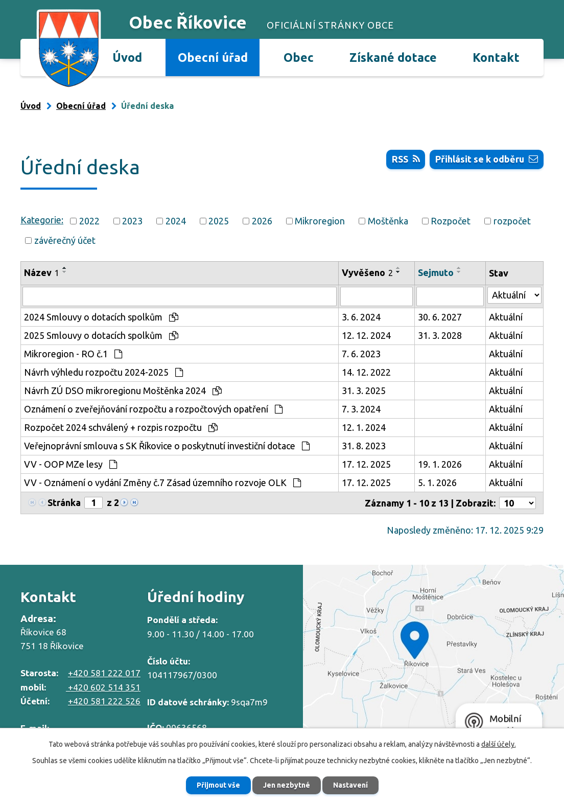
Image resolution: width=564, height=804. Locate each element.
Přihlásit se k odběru (486, 159)
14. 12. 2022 (366, 372)
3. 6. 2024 (361, 317)
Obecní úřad (213, 57)
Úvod (127, 57)
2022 (89, 221)
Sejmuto (436, 272)
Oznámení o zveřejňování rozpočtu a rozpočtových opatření (153, 409)
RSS (406, 159)
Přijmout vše (218, 785)
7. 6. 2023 (361, 354)
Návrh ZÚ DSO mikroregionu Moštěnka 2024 (123, 390)
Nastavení (350, 785)
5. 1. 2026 (437, 482)
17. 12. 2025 (366, 464)
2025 (218, 221)
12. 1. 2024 (364, 427)
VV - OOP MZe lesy (70, 464)
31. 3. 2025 (364, 390)
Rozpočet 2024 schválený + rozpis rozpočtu (121, 427)
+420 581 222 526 (104, 701)
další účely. (498, 744)
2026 (262, 221)
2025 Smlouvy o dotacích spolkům (101, 335)
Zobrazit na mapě (433, 656)
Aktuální (506, 317)
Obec (299, 57)
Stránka (64, 502)
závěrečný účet (65, 240)
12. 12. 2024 (366, 335)
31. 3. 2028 (440, 335)
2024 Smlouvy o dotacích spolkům (101, 317)
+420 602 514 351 (103, 687)
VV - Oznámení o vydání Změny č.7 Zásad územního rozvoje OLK (162, 482)
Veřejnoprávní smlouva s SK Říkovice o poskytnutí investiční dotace (167, 446)
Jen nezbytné (286, 785)
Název (41, 272)
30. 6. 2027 (440, 317)
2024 (176, 221)
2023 (132, 221)
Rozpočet (451, 221)
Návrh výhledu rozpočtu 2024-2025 (103, 372)
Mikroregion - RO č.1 (73, 354)
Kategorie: (41, 220)
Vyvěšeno (367, 272)
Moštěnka (388, 221)
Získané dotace (393, 57)
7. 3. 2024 (361, 409)
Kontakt (496, 57)
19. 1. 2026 (440, 464)
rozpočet (512, 221)
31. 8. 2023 (364, 446)
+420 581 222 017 (104, 673)
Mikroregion (320, 221)
